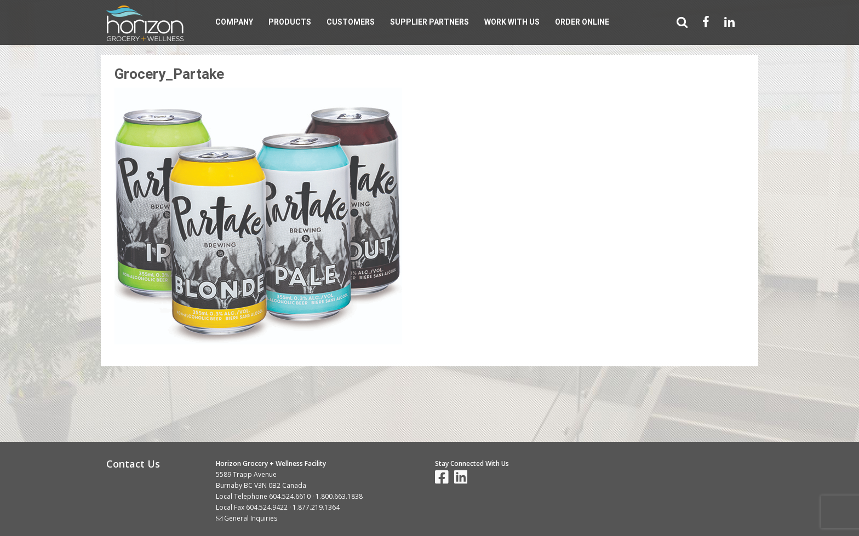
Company (234, 22)
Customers (351, 22)
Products (289, 22)
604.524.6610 (290, 496)
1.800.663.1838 (339, 496)
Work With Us (512, 22)
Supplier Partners (429, 22)
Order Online (582, 22)
